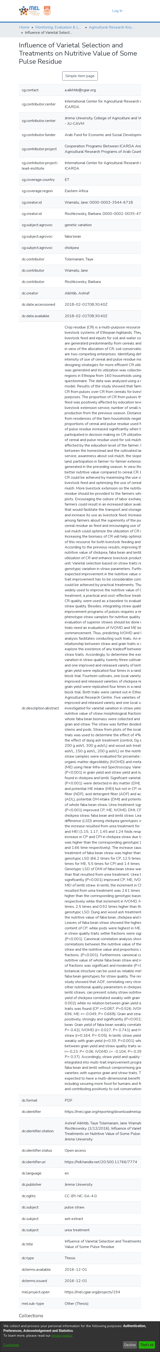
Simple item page (80, 76)
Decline (129, 1345)
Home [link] (24, 27)
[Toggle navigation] (134, 10)
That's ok (146, 1345)
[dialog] (80, 1337)
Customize (11, 1345)
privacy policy (61, 1335)
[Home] (29, 11)
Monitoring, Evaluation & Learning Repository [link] (59, 27)
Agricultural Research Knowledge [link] (113, 27)
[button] (100, 11)
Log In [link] (117, 10)
